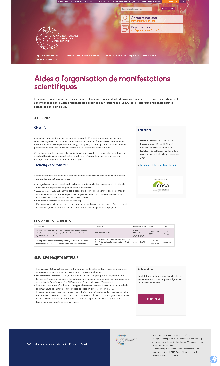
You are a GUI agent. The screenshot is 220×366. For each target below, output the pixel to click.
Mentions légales (44, 344)
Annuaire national (156, 19)
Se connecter (170, 2)
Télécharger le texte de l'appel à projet (159, 165)
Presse (73, 344)
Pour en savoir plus (151, 298)
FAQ (29, 344)
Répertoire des (156, 29)
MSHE (144, 2)
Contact (61, 344)
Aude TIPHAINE (139, 242)
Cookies (85, 344)
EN (182, 2)
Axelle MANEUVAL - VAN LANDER (138, 232)
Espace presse (154, 2)
